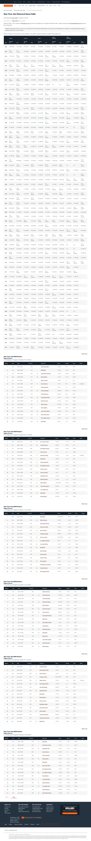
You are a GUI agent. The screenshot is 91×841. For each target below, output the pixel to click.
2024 (6, 51)
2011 (6, 113)
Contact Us (7, 807)
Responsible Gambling (23, 811)
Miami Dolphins (44, 376)
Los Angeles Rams (44, 489)
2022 (6, 60)
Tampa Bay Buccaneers (46, 373)
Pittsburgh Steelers (45, 366)
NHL (26, 5)
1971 (6, 298)
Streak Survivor (50, 807)
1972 (6, 294)
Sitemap (32, 824)
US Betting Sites (36, 807)
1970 (6, 302)
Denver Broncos (44, 383)
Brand (6, 811)
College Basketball (41, 5)
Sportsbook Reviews (23, 807)
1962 (6, 338)
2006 (6, 136)
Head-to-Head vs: (7, 20)
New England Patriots (45, 397)
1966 (6, 320)
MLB (23, 5)
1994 (6, 193)
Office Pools (49, 811)
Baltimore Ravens (44, 400)
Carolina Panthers (44, 387)
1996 (6, 184)
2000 (6, 165)
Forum (37, 824)
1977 (6, 271)
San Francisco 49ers (44, 441)
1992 (6, 203)
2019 (6, 75)
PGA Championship (66, 1)
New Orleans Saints (45, 414)
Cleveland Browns (44, 394)
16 (7, 414)
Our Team (7, 810)
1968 (6, 311)
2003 (6, 151)
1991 (6, 208)
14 (7, 407)
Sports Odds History (8, 10)
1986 (6, 230)
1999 (6, 170)
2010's (7, 797)
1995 (6, 189)
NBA (20, 5)
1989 (6, 216)
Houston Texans (43, 469)
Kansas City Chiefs (44, 527)
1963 (6, 334)
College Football (32, 5)
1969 (6, 307)
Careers (6, 808)
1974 (6, 285)
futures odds (14, 18)
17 (7, 418)
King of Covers (49, 808)
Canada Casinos (36, 810)
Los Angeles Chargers (44, 540)
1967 (6, 315)
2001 (6, 160)
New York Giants (43, 537)
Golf (47, 5)
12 (7, 400)
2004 (6, 146)
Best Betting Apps (36, 811)
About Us (7, 804)
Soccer (54, 5)
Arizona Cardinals (44, 472)
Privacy (10, 824)
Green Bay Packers (46, 608)
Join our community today (70, 813)
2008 (6, 127)
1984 (6, 240)
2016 (6, 89)
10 (7, 394)
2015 (6, 94)
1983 (6, 244)
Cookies (26, 824)
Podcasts (20, 810)
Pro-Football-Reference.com (75, 23)
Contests (49, 804)
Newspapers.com (25, 23)
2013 (6, 103)
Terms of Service (18, 824)
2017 (6, 84)
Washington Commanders (45, 564)
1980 (6, 257)
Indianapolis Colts (44, 475)
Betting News (21, 808)
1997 (6, 179)
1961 (6, 342)
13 (7, 404)
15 (7, 411)
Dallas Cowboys (44, 380)
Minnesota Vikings (44, 455)
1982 (6, 248)
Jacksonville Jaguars (45, 411)
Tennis (50, 5)
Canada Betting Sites (37, 808)
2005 (6, 141)
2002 (6, 155)
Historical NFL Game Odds (19, 10)
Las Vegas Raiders (44, 544)
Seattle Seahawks (44, 479)
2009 (6, 122)
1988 (6, 221)
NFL (15, 5)
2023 (6, 56)
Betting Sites (36, 804)
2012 (6, 108)
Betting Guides (23, 804)
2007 (6, 132)
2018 (6, 79)
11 (7, 397)
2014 (6, 98)
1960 (6, 347)
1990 (6, 212)
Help (6, 824)
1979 (6, 262)
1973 (6, 289)
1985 (6, 235)
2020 (6, 70)
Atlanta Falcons (44, 404)
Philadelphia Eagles (44, 533)
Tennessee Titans (44, 445)
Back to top (84, 353)
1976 (6, 276)
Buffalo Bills (43, 370)
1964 (6, 329)
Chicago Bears (45, 625)
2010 (6, 117)
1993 (6, 198)
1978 (6, 267)
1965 (6, 324)
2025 (6, 46)
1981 (6, 252)
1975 (6, 281)
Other (59, 5)
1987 (6, 225)
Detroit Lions (45, 636)
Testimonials (7, 813)
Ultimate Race (49, 810)
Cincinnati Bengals (45, 390)
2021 (6, 65)
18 (7, 421)
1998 (6, 174)
